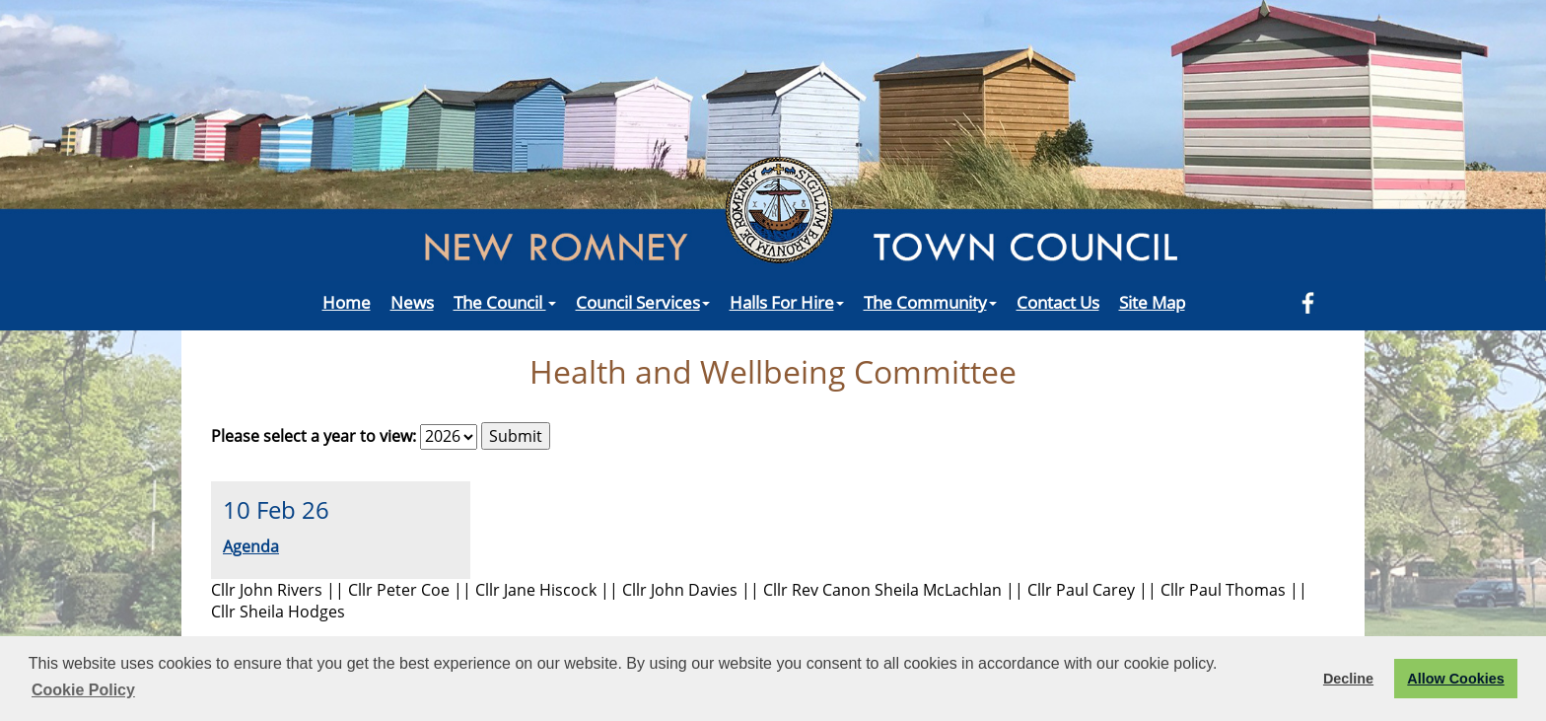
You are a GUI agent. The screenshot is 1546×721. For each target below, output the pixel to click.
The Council (505, 302)
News (412, 302)
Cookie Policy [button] (83, 690)
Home (346, 302)
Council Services (643, 302)
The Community (930, 302)
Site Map (1152, 302)
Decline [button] (1348, 678)
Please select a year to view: (313, 436)
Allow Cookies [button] (1455, 678)
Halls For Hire (787, 302)
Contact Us (1058, 302)
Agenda (251, 546)
